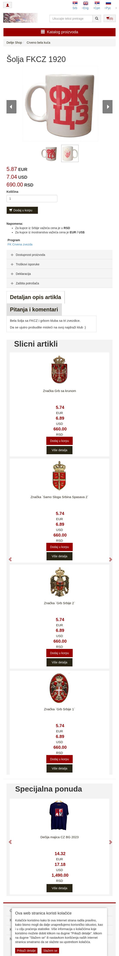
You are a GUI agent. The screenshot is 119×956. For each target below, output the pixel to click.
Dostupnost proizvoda (27, 255)
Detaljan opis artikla (35, 297)
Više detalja (59, 450)
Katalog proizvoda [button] (59, 32)
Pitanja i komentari (34, 309)
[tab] (59, 254)
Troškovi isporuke (24, 264)
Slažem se (50, 950)
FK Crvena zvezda (20, 244)
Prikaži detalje (26, 950)
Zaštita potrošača (24, 283)
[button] (8, 557)
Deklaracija (20, 274)
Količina (12, 191)
